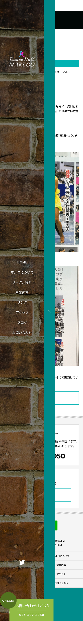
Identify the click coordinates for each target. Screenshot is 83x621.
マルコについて (22, 272)
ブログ (22, 322)
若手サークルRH (61, 72)
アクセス (22, 312)
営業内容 (22, 292)
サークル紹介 (22, 282)
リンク (22, 302)
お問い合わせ (22, 332)
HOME (22, 262)
